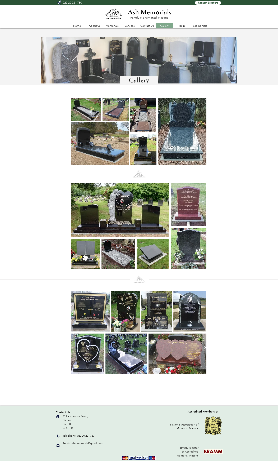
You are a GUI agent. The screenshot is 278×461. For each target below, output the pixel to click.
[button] (208, 3)
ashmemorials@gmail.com (87, 443)
